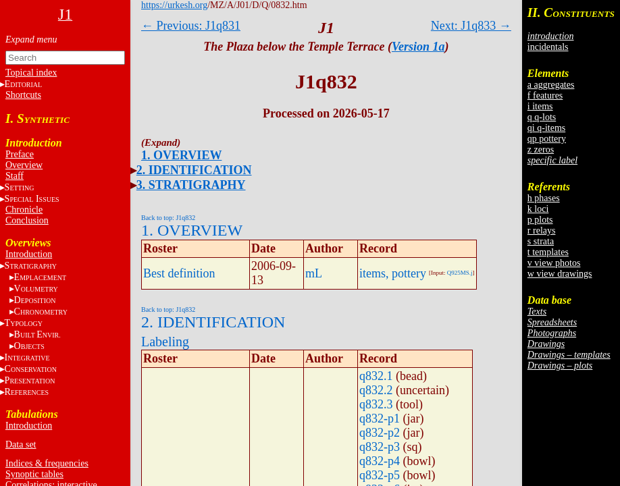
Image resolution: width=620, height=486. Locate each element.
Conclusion (27, 220)
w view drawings (559, 274)
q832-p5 (379, 475)
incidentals (548, 47)
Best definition (179, 273)
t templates (548, 252)
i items (540, 106)
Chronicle (24, 210)
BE (37, 334)
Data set (20, 444)
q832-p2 (379, 432)
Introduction (28, 254)
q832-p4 (379, 461)
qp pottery (546, 139)
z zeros (540, 149)
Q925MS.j (460, 272)
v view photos (554, 263)
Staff (14, 176)
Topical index (31, 73)
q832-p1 (379, 418)
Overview (24, 165)
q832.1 (376, 376)
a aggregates (551, 85)
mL (313, 273)
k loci (538, 209)
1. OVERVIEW (181, 155)
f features (545, 95)
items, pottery (392, 273)
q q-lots (541, 117)
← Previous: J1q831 (190, 25)
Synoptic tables (34, 474)
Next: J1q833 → (471, 25)
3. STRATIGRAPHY (191, 185)
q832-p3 (379, 447)
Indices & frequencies (46, 463)
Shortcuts (23, 95)
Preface (19, 154)
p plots (540, 220)
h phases (543, 198)
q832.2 (376, 390)
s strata (540, 241)
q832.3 (376, 404)
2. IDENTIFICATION (194, 170)
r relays (541, 230)
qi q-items (546, 128)
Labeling (165, 341)
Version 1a (418, 46)
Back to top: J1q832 (168, 217)
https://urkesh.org (174, 5)
